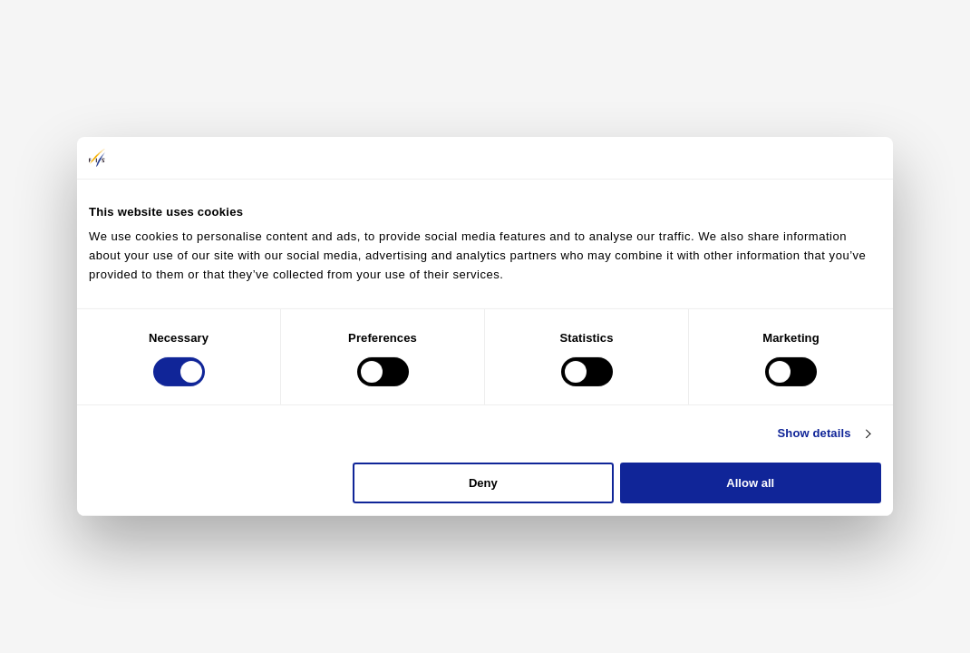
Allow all (750, 483)
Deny (483, 483)
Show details (814, 433)
